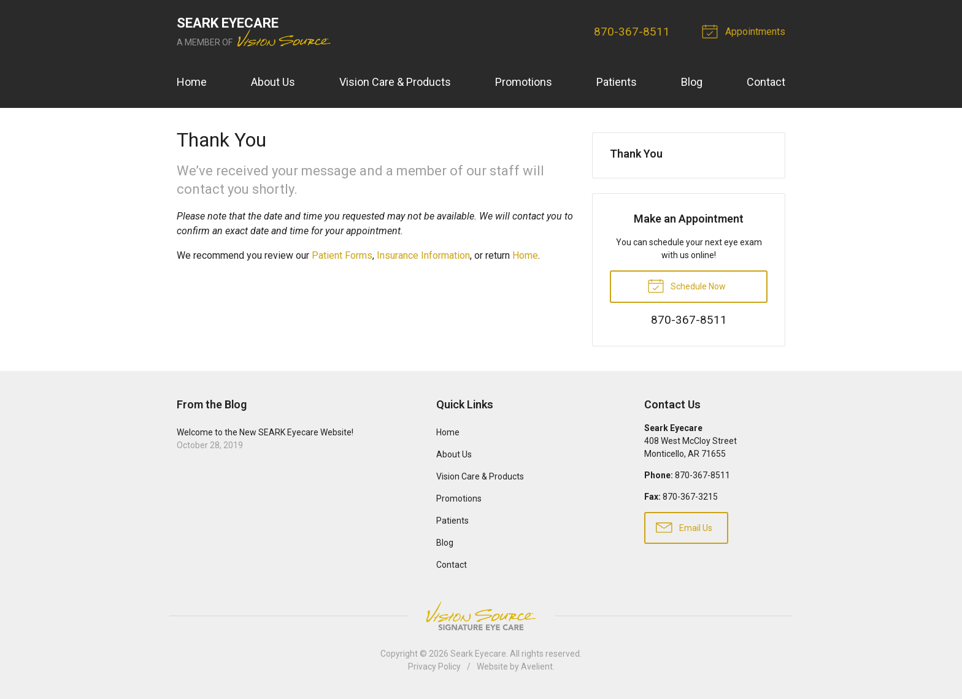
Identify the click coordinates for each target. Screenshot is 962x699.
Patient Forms (342, 255)
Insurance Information (423, 255)
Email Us (684, 526)
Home (192, 81)
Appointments (745, 30)
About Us (273, 81)
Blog (691, 81)
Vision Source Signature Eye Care (481, 616)
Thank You (636, 153)
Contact (766, 81)
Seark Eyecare (478, 654)
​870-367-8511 (632, 32)
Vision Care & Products (395, 81)
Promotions (523, 81)
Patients (616, 81)
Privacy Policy (434, 666)
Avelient (537, 666)
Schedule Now (686, 285)
